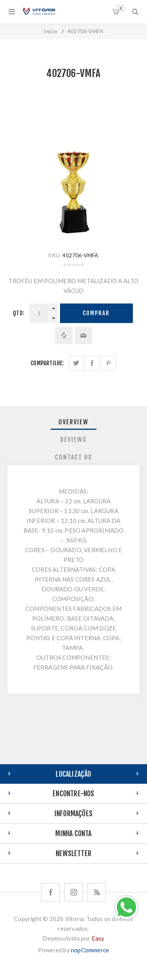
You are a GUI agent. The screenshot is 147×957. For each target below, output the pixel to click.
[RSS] (96, 892)
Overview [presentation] (73, 422)
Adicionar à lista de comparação (64, 335)
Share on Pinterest (108, 363)
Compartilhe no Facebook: (92, 363)
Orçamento (120, 8)
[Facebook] (50, 892)
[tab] (73, 422)
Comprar (96, 313)
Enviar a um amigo (83, 335)
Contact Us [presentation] (73, 457)
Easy (98, 938)
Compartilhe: (47, 363)
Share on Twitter (76, 363)
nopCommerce (90, 949)
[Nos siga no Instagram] (73, 892)
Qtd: (18, 313)
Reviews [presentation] (73, 439)
